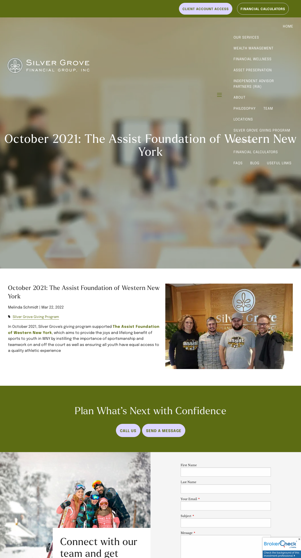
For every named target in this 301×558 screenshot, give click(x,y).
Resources (244, 141)
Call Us (128, 430)
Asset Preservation (253, 70)
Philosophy (245, 108)
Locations (243, 119)
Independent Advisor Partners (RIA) (254, 83)
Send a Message (163, 430)
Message (202, 533)
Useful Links (279, 163)
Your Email (204, 499)
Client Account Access (205, 8)
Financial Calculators (256, 151)
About (240, 97)
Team (268, 108)
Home (288, 26)
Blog (254, 163)
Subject (201, 516)
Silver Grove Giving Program (262, 130)
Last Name (188, 482)
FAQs (238, 163)
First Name (189, 465)
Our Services (246, 37)
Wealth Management (253, 48)
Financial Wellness (253, 58)
